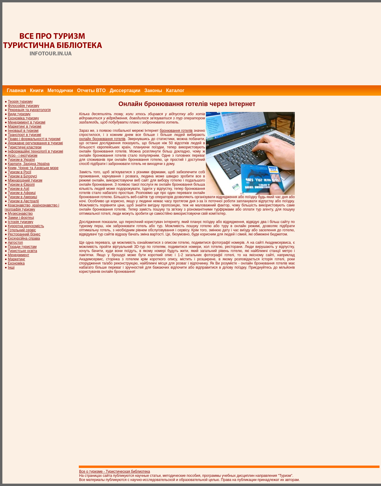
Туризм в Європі (21, 184)
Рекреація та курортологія (29, 110)
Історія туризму (20, 222)
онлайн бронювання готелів (102, 139)
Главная (16, 90)
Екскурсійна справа (24, 238)
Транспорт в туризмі (24, 135)
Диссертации (125, 90)
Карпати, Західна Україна (29, 164)
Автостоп (15, 242)
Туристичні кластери (24, 147)
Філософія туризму (23, 106)
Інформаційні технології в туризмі (35, 151)
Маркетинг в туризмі (24, 126)
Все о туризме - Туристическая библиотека (114, 471)
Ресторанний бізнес (24, 234)
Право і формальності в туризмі (34, 139)
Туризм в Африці (22, 193)
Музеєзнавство (20, 213)
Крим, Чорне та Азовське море (33, 168)
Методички (60, 90)
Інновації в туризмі (23, 131)
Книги (37, 90)
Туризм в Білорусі (22, 176)
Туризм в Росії (19, 172)
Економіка (16, 263)
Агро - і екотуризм (23, 155)
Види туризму (19, 114)
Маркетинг (16, 259)
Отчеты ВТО (91, 90)
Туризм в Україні (21, 160)
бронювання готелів (176, 131)
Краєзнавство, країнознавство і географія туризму (32, 207)
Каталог (175, 90)
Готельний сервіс (22, 230)
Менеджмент (18, 255)
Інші (11, 267)
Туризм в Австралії (23, 201)
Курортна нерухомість (26, 226)
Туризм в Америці (22, 197)
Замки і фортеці (21, 218)
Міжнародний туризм (25, 180)
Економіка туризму (23, 118)
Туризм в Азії (18, 189)
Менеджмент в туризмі (26, 122)
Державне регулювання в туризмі (35, 143)
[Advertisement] (273, 43)
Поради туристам (22, 247)
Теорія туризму (20, 102)
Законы (153, 90)
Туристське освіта (22, 251)
